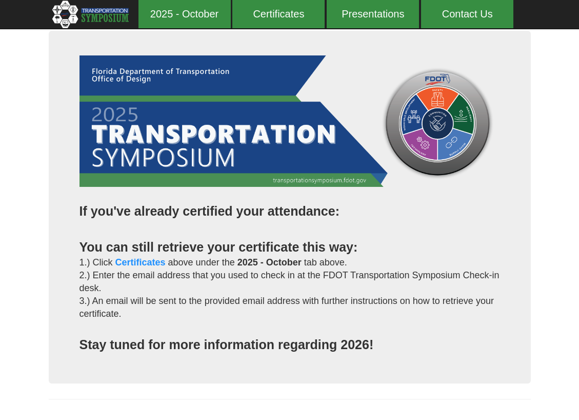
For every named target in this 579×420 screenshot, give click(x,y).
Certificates (278, 14)
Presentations (373, 14)
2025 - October (184, 14)
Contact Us (467, 14)
